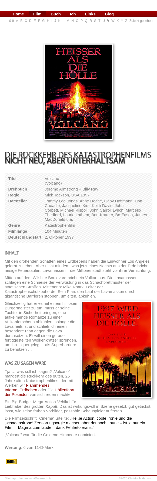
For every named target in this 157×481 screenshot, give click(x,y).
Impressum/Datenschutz (35, 478)
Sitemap (10, 478)
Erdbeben (28, 390)
